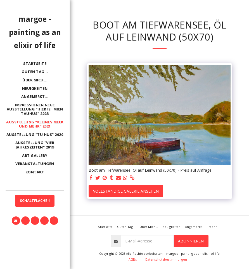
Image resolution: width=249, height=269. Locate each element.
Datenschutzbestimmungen (166, 259)
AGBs (133, 259)
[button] (16, 220)
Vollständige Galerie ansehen (126, 191)
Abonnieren (191, 241)
